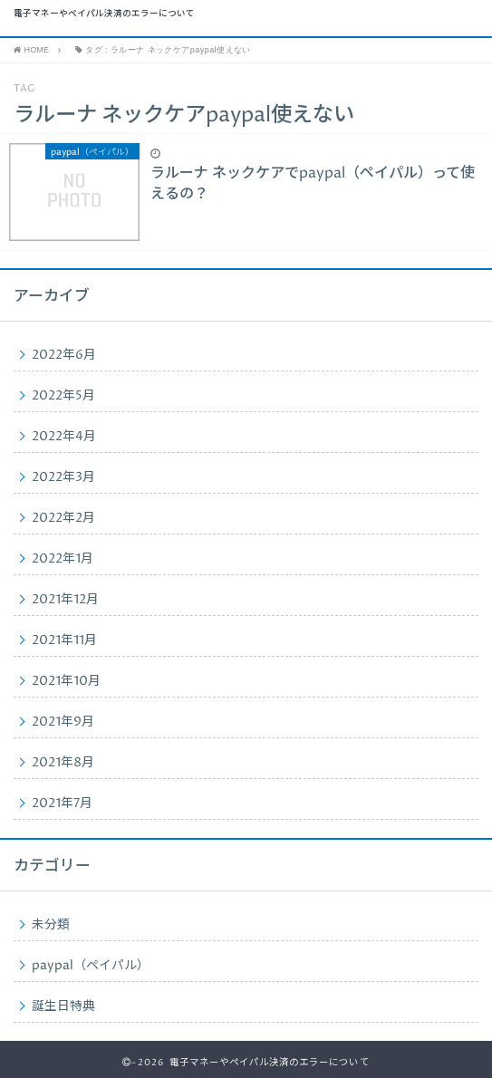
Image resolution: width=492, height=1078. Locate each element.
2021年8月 (63, 763)
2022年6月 (64, 355)
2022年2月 (63, 518)
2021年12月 (65, 600)
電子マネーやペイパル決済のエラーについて (104, 14)
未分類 (51, 925)
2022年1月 (62, 559)
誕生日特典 (63, 1006)
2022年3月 (63, 477)
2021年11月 (64, 640)
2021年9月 (63, 722)
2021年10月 (66, 681)
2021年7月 (62, 803)
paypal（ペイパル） (91, 966)
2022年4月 (64, 436)
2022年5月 (63, 396)
